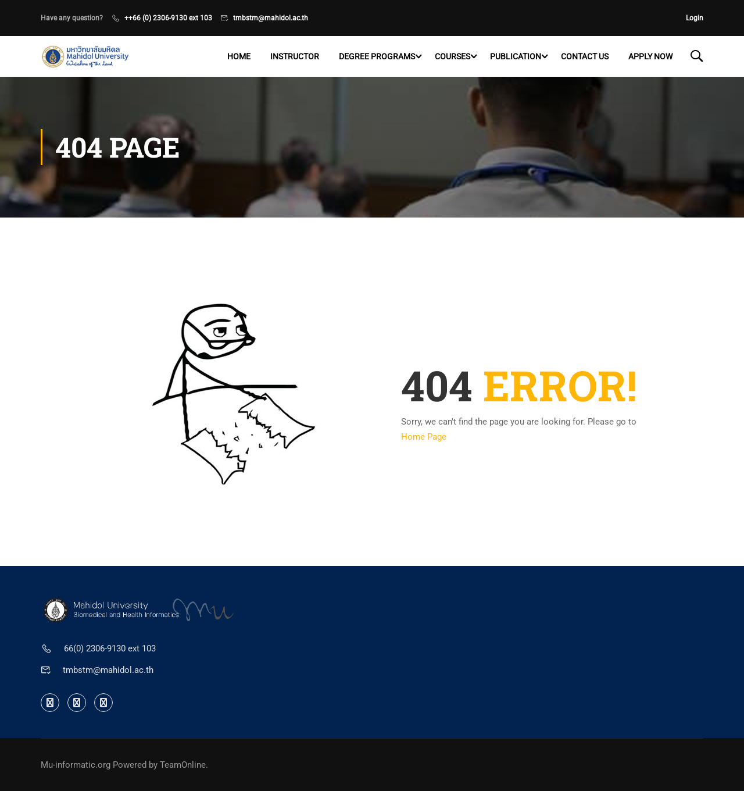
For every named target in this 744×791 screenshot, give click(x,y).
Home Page (423, 437)
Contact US (585, 56)
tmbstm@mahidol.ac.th (270, 18)
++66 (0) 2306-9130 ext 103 (168, 18)
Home (239, 56)
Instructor (294, 56)
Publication (515, 56)
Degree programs (377, 56)
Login (694, 18)
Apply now (650, 56)
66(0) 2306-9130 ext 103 (110, 648)
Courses (452, 56)
